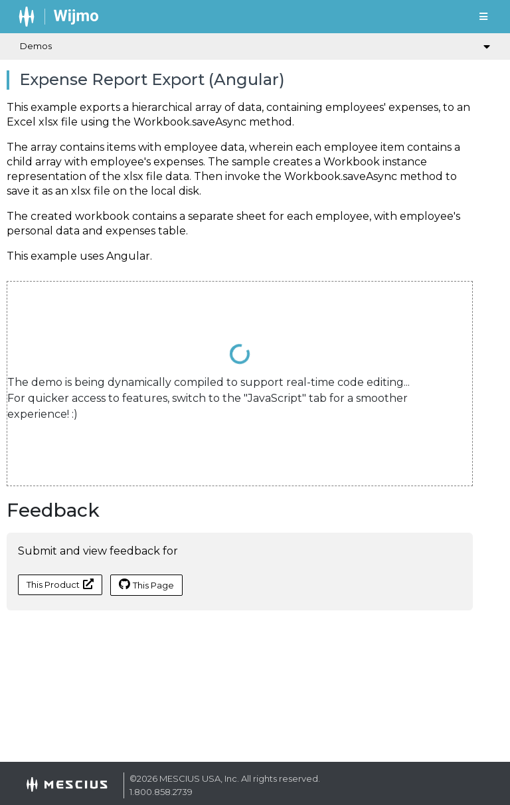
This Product (60, 584)
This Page (146, 584)
